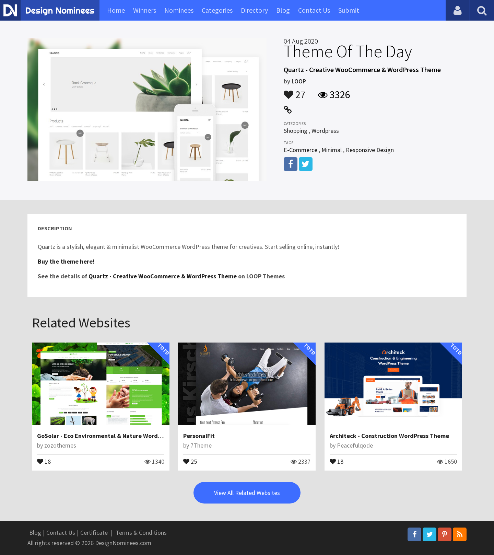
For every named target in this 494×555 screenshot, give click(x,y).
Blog (283, 10)
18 (44, 461)
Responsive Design (370, 150)
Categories (217, 10)
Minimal (331, 150)
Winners (144, 10)
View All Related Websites (247, 493)
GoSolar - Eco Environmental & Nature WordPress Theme (115, 436)
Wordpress (325, 131)
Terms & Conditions (141, 532)
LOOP (299, 81)
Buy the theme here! (66, 261)
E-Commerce (300, 150)
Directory (254, 10)
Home (116, 10)
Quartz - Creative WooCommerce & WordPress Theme (163, 276)
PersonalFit (199, 436)
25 (190, 461)
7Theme (201, 445)
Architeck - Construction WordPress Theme (389, 436)
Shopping (295, 131)
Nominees (178, 10)
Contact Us (314, 10)
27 (295, 91)
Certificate (94, 532)
